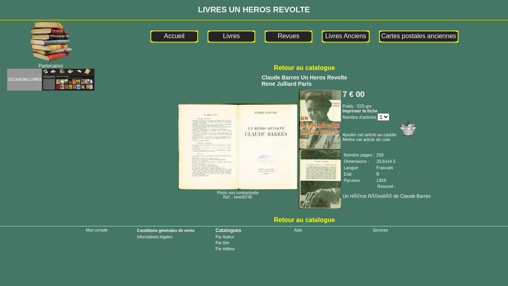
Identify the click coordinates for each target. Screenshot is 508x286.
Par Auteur (225, 237)
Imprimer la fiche (360, 110)
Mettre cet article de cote (366, 139)
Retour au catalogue (304, 67)
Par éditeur (225, 249)
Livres (231, 36)
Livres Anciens (345, 36)
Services (380, 230)
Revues (288, 36)
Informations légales (155, 237)
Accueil (174, 36)
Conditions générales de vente (165, 230)
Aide (298, 230)
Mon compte (97, 230)
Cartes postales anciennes (418, 36)
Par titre (222, 243)
